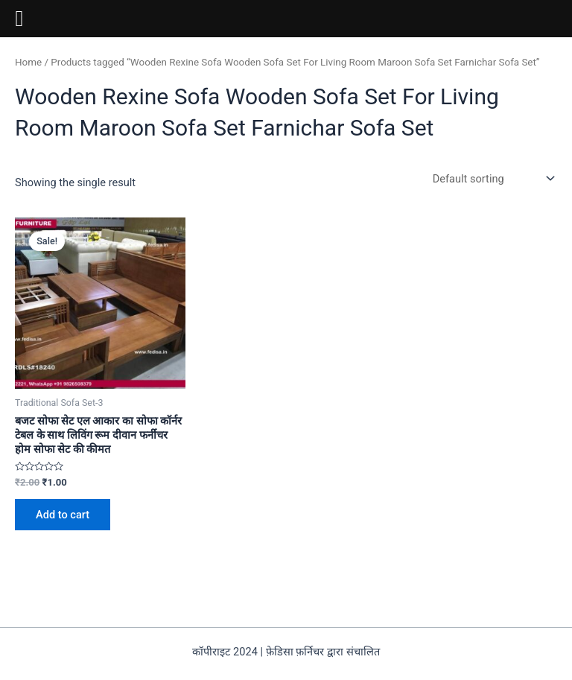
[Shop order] (492, 178)
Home (28, 62)
